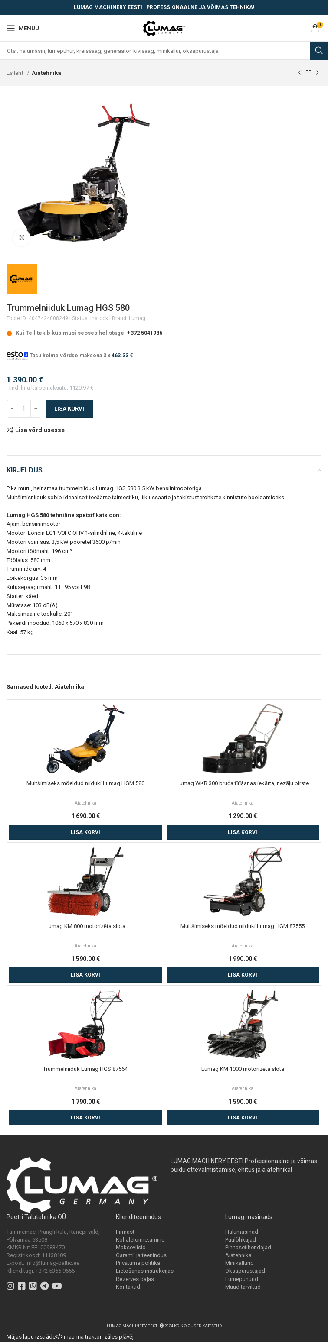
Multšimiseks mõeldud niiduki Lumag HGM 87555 (242, 926)
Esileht (16, 73)
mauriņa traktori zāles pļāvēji (99, 1336)
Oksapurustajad (245, 1271)
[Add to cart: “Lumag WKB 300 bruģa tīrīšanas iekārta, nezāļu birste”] (243, 832)
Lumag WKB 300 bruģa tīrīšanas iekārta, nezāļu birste (243, 783)
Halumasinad (241, 1232)
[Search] (164, 51)
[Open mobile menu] (22, 28)
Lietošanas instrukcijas (145, 1271)
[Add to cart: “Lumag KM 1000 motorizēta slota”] (243, 1117)
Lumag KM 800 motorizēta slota (85, 926)
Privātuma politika (138, 1263)
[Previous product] (299, 73)
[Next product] (317, 73)
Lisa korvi (69, 408)
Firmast (125, 1232)
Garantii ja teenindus (141, 1255)
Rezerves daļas (135, 1279)
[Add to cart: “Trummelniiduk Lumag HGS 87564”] (85, 1117)
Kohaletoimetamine (140, 1239)
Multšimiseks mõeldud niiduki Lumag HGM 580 (85, 783)
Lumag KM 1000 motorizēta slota (242, 1069)
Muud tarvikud (243, 1287)
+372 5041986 (144, 333)
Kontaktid (128, 1287)
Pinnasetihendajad (248, 1247)
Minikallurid (239, 1263)
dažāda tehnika (83, 650)
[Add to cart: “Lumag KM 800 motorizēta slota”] (85, 975)
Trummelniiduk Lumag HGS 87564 (85, 1069)
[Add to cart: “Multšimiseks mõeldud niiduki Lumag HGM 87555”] (243, 975)
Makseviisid (131, 1247)
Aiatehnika (46, 73)
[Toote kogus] (23, 409)
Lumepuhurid (241, 1279)
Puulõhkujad (240, 1239)
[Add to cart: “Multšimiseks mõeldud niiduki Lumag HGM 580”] (85, 832)
